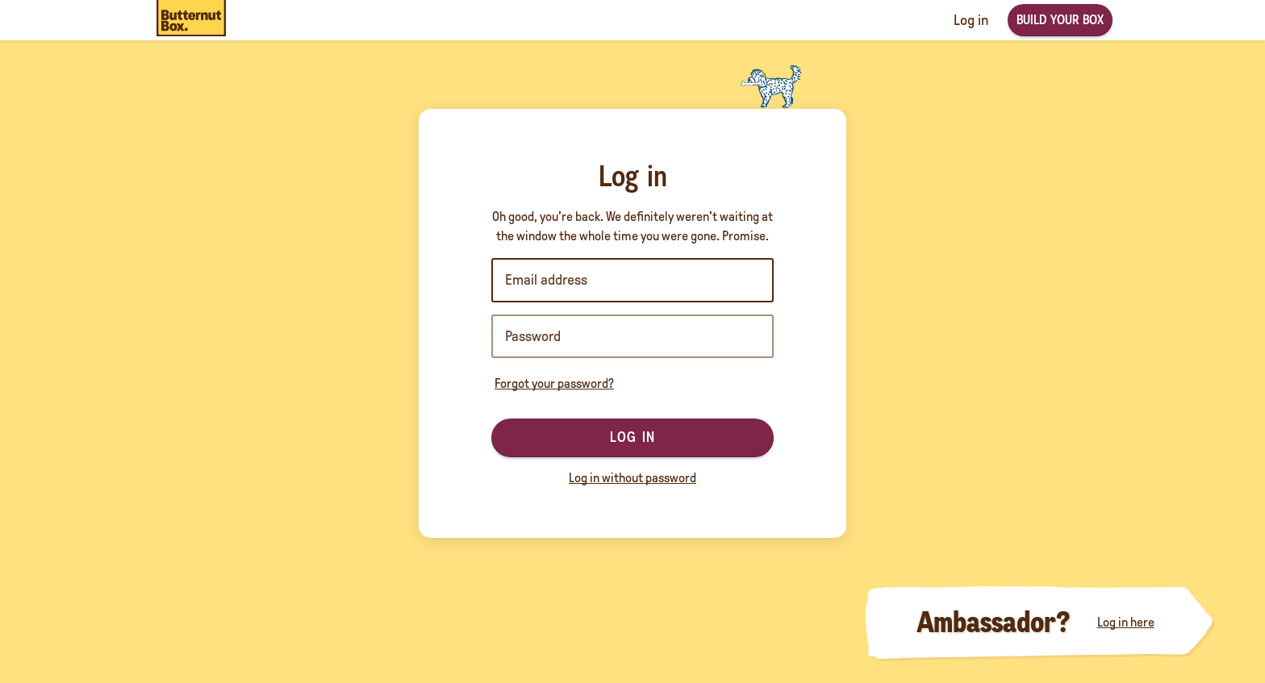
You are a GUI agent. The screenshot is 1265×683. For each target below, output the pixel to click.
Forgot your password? (554, 383)
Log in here (1125, 622)
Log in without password (632, 478)
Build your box (1060, 19)
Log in (632, 437)
